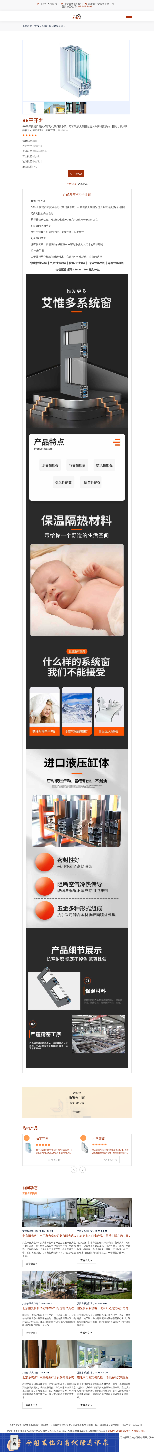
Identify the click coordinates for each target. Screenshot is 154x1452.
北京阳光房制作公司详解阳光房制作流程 (48, 1308)
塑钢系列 (58, 26)
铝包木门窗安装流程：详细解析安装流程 (102, 1377)
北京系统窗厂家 (71, 4)
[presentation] (74, 1170)
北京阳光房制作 (47, 4)
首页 (36, 26)
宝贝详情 (54, 1159)
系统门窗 (46, 26)
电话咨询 (76, 173)
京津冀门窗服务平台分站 (99, 4)
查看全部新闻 (29, 1193)
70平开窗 (98, 1139)
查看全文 (32, 1263)
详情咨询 (77, 1111)
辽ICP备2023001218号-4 (120, 1430)
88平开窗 (42, 1139)
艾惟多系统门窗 (30, 1231)
